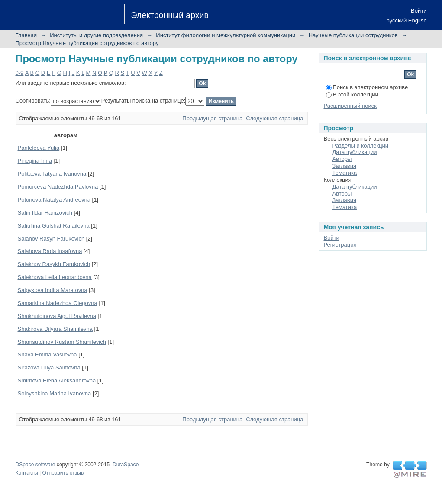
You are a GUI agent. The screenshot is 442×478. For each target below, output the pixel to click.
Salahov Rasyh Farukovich (51, 238)
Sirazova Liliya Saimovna (49, 367)
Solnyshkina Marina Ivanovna (54, 393)
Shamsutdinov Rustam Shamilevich (62, 342)
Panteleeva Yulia (39, 147)
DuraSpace (126, 465)
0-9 (20, 73)
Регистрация (340, 244)
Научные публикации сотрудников (353, 35)
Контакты (27, 473)
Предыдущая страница (212, 118)
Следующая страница (274, 118)
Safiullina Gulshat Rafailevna (54, 225)
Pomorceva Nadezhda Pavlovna (58, 186)
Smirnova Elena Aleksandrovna (57, 380)
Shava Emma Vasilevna (47, 354)
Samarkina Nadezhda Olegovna (57, 303)
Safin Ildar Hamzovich (45, 212)
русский (397, 20)
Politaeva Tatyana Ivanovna (52, 173)
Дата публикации (354, 152)
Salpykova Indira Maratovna (52, 290)
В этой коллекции (352, 94)
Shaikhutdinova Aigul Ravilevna (57, 316)
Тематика (344, 173)
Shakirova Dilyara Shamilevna (55, 329)
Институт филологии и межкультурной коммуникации (225, 35)
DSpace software (35, 465)
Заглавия (344, 166)
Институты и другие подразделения (96, 35)
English (417, 20)
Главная (26, 35)
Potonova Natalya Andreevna (54, 199)
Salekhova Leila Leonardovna (55, 277)
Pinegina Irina (35, 160)
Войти (418, 10)
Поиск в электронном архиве (367, 87)
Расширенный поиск (350, 106)
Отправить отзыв (63, 473)
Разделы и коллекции (360, 145)
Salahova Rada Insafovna (50, 251)
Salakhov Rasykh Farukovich (54, 264)
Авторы (342, 159)
